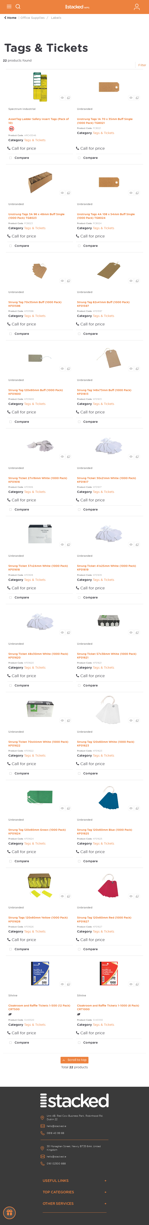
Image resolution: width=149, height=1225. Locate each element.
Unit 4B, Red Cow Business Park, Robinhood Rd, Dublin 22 (75, 1117)
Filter (142, 65)
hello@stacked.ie (56, 1126)
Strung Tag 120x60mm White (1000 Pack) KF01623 (105, 743)
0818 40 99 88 (55, 1133)
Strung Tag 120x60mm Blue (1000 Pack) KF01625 (104, 831)
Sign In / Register (137, 7)
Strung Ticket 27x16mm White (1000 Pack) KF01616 (37, 480)
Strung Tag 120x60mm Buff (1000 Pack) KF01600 (35, 392)
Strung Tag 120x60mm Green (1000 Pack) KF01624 (37, 831)
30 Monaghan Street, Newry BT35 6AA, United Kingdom (74, 1148)
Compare (18, 158)
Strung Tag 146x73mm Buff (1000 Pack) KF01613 (104, 392)
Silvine (12, 995)
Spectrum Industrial (22, 109)
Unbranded (84, 109)
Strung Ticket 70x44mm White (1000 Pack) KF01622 (38, 743)
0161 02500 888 (56, 1163)
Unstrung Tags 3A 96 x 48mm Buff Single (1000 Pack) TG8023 (36, 216)
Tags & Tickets (35, 140)
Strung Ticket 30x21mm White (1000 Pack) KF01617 (106, 480)
